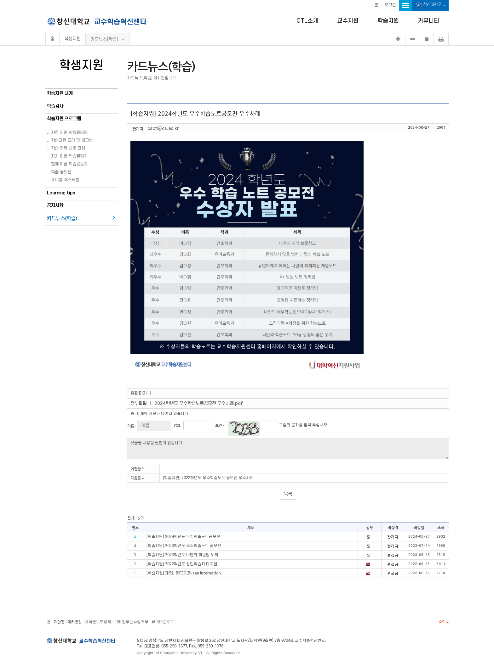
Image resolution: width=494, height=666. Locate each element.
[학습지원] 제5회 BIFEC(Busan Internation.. (184, 573)
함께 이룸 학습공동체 (69, 164)
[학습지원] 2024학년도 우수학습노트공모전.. (184, 536)
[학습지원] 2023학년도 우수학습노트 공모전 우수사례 (208, 478)
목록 (288, 494)
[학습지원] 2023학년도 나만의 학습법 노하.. (183, 555)
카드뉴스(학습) (62, 218)
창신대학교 (430, 5)
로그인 (390, 5)
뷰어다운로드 (163, 622)
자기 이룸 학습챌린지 (69, 156)
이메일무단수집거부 (131, 622)
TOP (442, 622)
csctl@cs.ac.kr (163, 128)
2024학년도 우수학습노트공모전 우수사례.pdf (198, 403)
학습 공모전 (61, 172)
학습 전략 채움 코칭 (68, 148)
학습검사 (55, 106)
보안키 (220, 425)
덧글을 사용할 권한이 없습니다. (288, 448)
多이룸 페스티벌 (65, 179)
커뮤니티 (428, 21)
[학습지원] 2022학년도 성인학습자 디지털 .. (183, 564)
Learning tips (61, 193)
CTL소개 (307, 21)
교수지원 (348, 21)
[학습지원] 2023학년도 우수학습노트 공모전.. (184, 546)
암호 (177, 425)
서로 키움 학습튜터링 (69, 132)
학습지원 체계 (60, 93)
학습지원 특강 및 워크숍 (72, 140)
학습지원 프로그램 (64, 118)
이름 (130, 426)
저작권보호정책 (98, 622)
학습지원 (388, 21)
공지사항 (55, 205)
